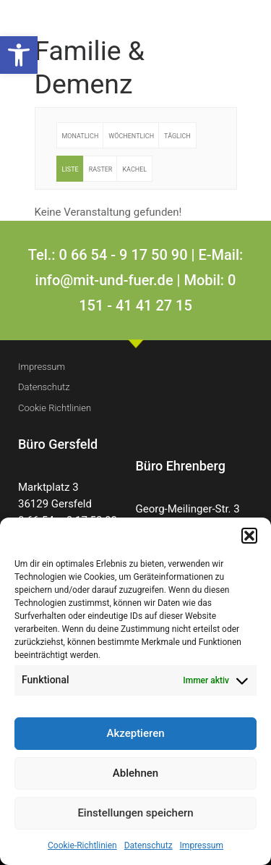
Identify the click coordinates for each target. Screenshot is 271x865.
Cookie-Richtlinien (82, 845)
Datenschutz (148, 845)
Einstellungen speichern (135, 812)
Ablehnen (135, 773)
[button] (19, 55)
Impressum (201, 845)
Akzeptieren (135, 733)
